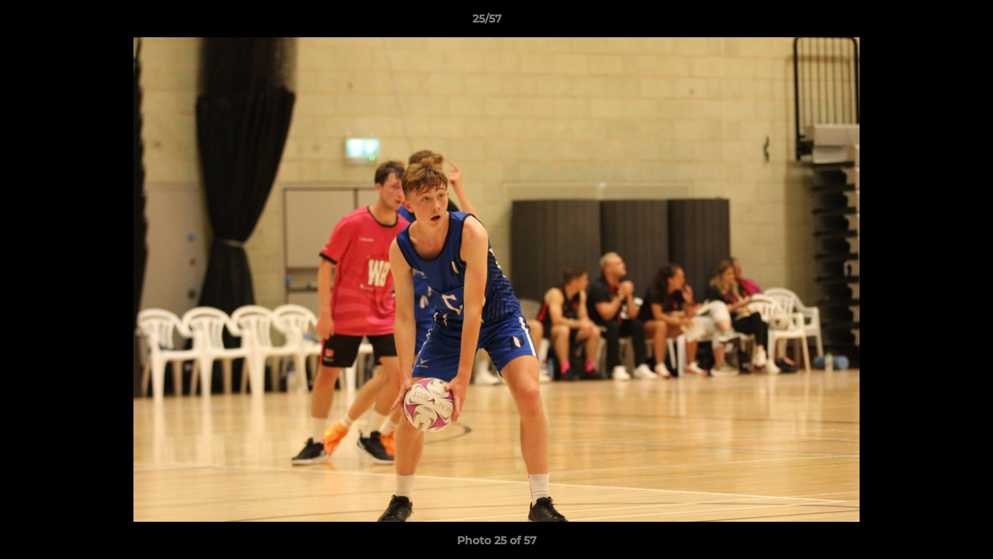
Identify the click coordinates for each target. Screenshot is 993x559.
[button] (928, 23)
